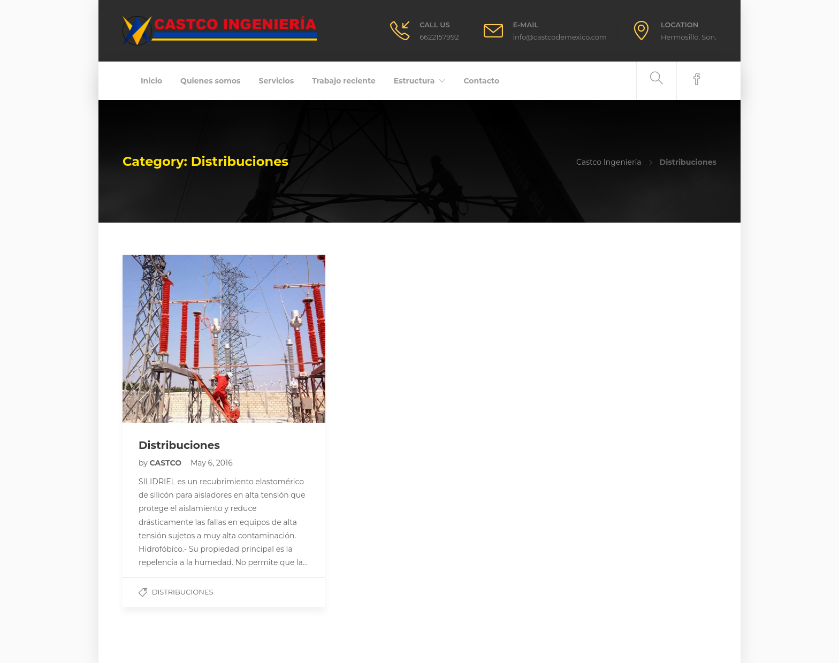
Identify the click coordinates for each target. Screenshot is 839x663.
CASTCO (167, 463)
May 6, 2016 (211, 463)
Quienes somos (210, 81)
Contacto (481, 81)
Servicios (276, 81)
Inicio (151, 81)
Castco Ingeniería (609, 162)
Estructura (414, 81)
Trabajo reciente (344, 81)
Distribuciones (182, 592)
